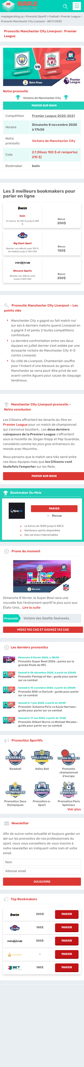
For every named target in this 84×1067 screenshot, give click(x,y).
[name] (42, 862)
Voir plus (74, 809)
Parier (54, 508)
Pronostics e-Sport (42, 803)
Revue (54, 515)
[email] (42, 871)
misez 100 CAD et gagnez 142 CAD (43, 629)
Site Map (69, 1032)
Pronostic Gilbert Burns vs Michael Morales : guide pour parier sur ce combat (48, 723)
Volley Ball (42, 769)
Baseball (15, 769)
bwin (22, 215)
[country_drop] (45, 1044)
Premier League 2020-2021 (53, 116)
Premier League (15, 424)
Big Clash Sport (23, 243)
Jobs (50, 1032)
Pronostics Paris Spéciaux (69, 803)
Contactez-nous (37, 1032)
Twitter (59, 1032)
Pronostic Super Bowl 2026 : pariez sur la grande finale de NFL (46, 663)
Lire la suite (31, 607)
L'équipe (55, 1029)
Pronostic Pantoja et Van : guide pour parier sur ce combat (48, 678)
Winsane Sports (22, 270)
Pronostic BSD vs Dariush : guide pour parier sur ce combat (48, 693)
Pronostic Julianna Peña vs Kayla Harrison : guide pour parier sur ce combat (47, 708)
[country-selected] (40, 1044)
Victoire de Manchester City (53, 141)
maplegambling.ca (37, 1029)
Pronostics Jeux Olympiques (15, 803)
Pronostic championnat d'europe (69, 772)
